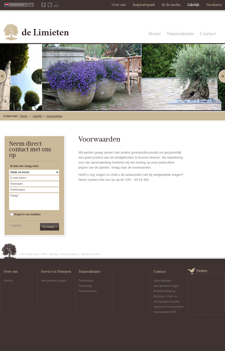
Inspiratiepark (144, 4)
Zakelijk (193, 4)
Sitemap (53, 254)
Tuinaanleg (85, 285)
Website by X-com (90, 254)
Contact (208, 33)
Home (155, 33)
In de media (171, 4)
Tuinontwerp (85, 280)
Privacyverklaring (69, 254)
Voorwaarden (54, 116)
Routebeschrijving (164, 291)
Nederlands (14, 4)
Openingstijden (162, 280)
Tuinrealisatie (180, 33)
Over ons (119, 4)
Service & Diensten (56, 271)
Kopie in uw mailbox (25, 214)
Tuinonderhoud (87, 291)
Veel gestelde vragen (53, 280)
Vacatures (214, 4)
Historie (8, 280)
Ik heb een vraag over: (24, 166)
